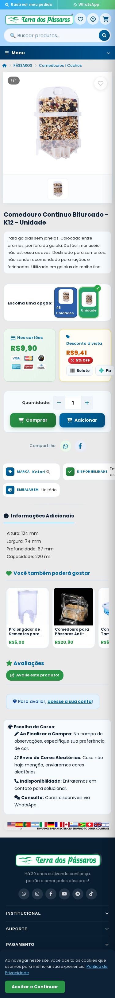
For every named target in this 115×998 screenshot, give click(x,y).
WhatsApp (86, 4)
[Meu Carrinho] (105, 19)
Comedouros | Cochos (60, 65)
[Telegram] (77, 893)
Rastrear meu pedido (28, 4)
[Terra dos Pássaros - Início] (39, 19)
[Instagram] (37, 893)
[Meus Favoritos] (80, 19)
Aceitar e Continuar (35, 987)
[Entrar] (93, 19)
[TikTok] (91, 893)
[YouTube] (64, 893)
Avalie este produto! (34, 675)
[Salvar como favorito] (100, 83)
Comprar (33, 420)
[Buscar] (104, 35)
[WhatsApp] (23, 893)
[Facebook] (50, 893)
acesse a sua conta (70, 701)
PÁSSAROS (22, 65)
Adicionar (82, 420)
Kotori (41, 472)
